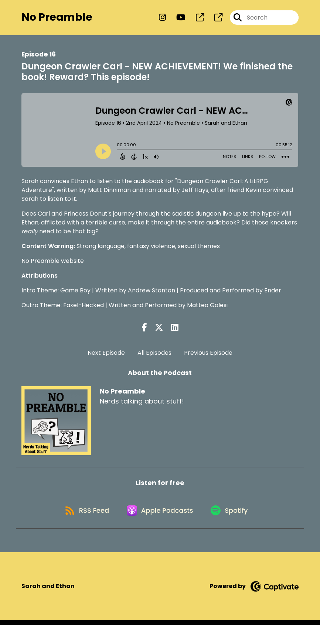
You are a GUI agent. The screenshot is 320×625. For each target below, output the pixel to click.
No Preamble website (52, 262)
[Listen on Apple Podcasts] (160, 514)
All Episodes (154, 354)
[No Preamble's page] (195, 18)
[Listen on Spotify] (232, 514)
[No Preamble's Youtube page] (176, 18)
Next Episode (106, 354)
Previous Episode (208, 354)
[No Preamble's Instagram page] (162, 18)
